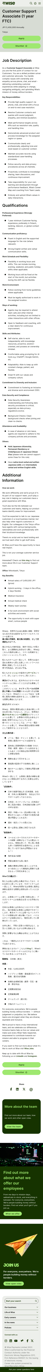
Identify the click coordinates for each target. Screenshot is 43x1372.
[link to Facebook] (27, 1341)
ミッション (14, 673)
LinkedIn (20, 1056)
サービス (31, 673)
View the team (14, 1126)
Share (21, 1084)
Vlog (29, 948)
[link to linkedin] (10, 1341)
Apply (21, 38)
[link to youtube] (15, 1341)
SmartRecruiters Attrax (14, 1366)
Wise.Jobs (29, 1048)
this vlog (25, 560)
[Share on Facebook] (11, 1089)
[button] (31, 3)
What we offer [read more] (13, 1214)
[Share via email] (31, 1089)
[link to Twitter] (32, 1341)
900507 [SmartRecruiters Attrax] (21, 1358)
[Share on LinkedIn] (17, 1089)
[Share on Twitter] (24, 1089)
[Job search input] (21, 1301)
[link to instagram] (6, 1341)
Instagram (32, 1056)
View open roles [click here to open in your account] (14, 1283)
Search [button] (36, 1301)
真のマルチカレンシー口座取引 (15, 714)
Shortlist (19, 46)
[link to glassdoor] (22, 1341)
